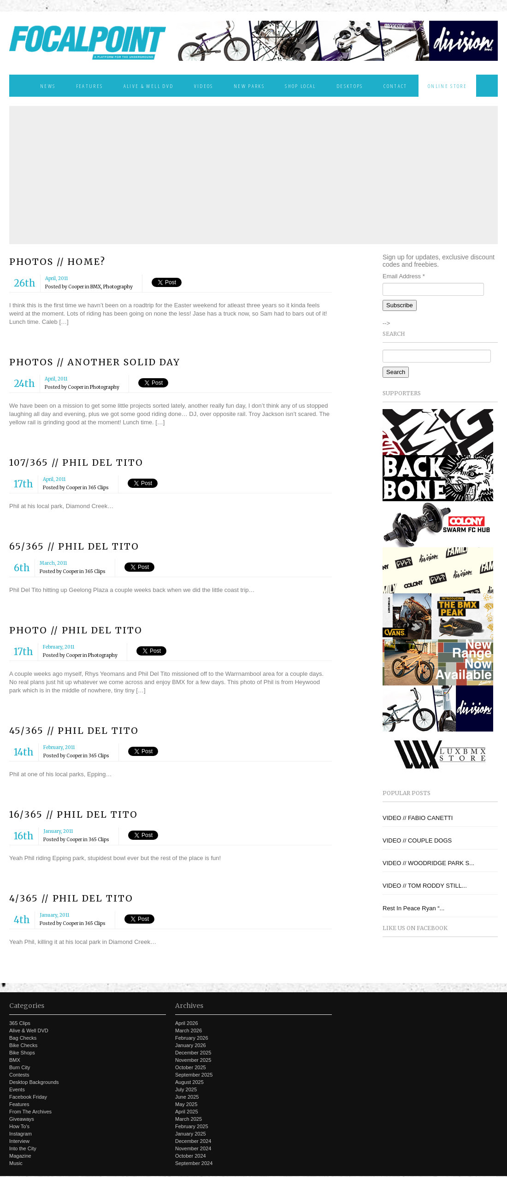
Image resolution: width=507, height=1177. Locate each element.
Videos (203, 85)
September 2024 (193, 1163)
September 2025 (193, 1074)
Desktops (349, 85)
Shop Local (300, 85)
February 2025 (191, 1126)
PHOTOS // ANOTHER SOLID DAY (94, 362)
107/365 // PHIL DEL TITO (76, 462)
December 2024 (193, 1141)
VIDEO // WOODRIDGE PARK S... (428, 863)
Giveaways (21, 1119)
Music (16, 1163)
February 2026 (191, 1038)
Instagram (20, 1133)
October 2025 (190, 1067)
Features (89, 85)
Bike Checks (23, 1045)
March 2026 (188, 1030)
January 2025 (190, 1133)
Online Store (447, 85)
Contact (395, 85)
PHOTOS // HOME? (57, 261)
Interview (19, 1141)
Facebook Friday (28, 1097)
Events (17, 1089)
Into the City (22, 1148)
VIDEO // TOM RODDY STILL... (425, 885)
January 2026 (190, 1045)
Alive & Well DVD (148, 85)
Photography (118, 287)
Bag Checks (22, 1038)
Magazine (20, 1156)
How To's (19, 1126)
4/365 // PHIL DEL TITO (71, 898)
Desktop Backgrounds (34, 1082)
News (47, 85)
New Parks (249, 85)
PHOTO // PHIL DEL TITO (75, 630)
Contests (19, 1074)
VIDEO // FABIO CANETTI (418, 817)
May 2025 (186, 1104)
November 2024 (193, 1148)
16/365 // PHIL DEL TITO (73, 814)
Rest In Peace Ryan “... (413, 908)
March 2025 (188, 1119)
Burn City (19, 1067)
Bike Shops (22, 1052)
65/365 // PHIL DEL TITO (74, 546)
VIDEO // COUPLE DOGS (417, 840)
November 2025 (193, 1060)
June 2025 (187, 1097)
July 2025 (186, 1089)
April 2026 (186, 1023)
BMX (95, 287)
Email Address (404, 276)
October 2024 (190, 1156)
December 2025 (193, 1052)
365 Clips (98, 488)
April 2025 (186, 1111)
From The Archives (30, 1111)
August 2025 (189, 1082)
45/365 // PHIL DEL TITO (74, 730)
